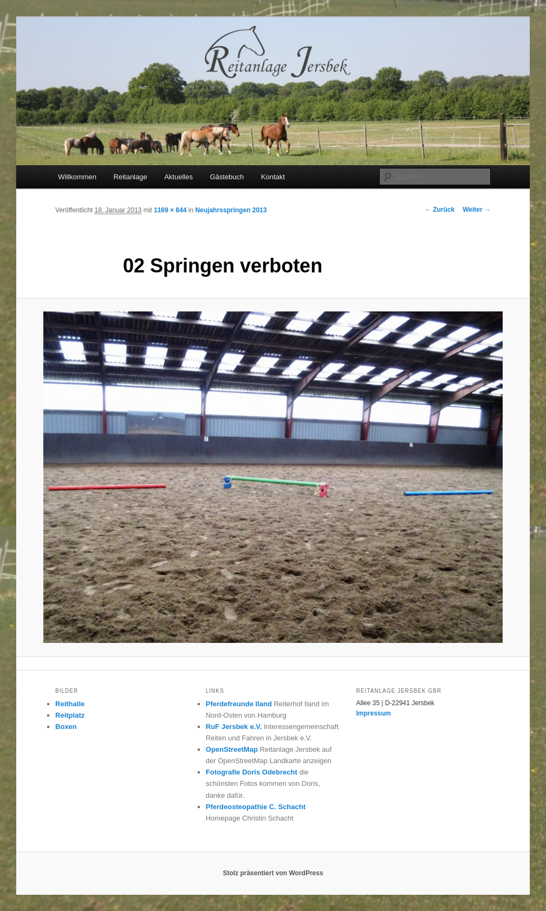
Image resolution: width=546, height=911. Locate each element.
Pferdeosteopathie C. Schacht (256, 807)
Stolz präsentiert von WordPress (273, 873)
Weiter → (477, 209)
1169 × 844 (170, 210)
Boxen (66, 727)
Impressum (373, 713)
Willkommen (77, 177)
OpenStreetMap (232, 749)
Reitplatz (69, 715)
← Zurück (439, 209)
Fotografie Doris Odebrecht (251, 772)
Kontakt (273, 177)
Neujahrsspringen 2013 (230, 210)
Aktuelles (178, 177)
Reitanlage (130, 177)
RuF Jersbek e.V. (234, 727)
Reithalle (69, 704)
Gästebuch (227, 177)
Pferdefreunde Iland (239, 704)
